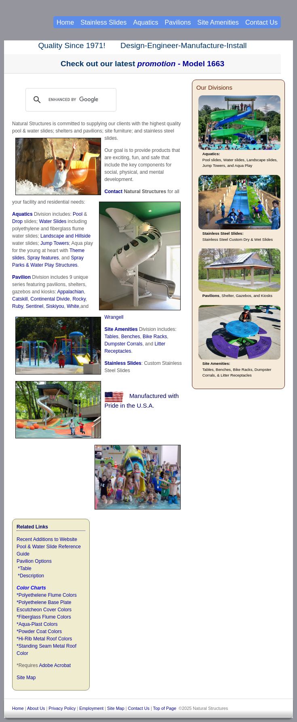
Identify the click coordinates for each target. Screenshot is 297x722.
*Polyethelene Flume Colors (47, 595)
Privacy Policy (62, 708)
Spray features (43, 258)
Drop (17, 221)
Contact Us (261, 22)
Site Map (26, 677)
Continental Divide (50, 299)
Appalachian (70, 292)
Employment (91, 708)
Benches (130, 336)
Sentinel (34, 306)
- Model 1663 (180, 63)
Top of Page (165, 708)
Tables (111, 336)
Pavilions (178, 22)
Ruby (17, 306)
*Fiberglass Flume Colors (44, 617)
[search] (78, 100)
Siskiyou (55, 306)
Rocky (78, 299)
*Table (24, 568)
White (73, 306)
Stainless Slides (122, 363)
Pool (77, 214)
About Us (36, 708)
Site (109, 329)
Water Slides (53, 221)
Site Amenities (218, 22)
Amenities (125, 329)
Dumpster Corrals (123, 344)
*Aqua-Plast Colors (37, 624)
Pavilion (21, 277)
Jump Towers (54, 243)
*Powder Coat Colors (39, 631)
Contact (113, 191)
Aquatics (22, 214)
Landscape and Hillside (65, 236)
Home (65, 22)
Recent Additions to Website (47, 539)
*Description (31, 576)
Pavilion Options (34, 561)
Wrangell (113, 317)
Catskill (20, 299)
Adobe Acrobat (55, 665)
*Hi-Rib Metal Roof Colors (44, 639)
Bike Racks (155, 336)
